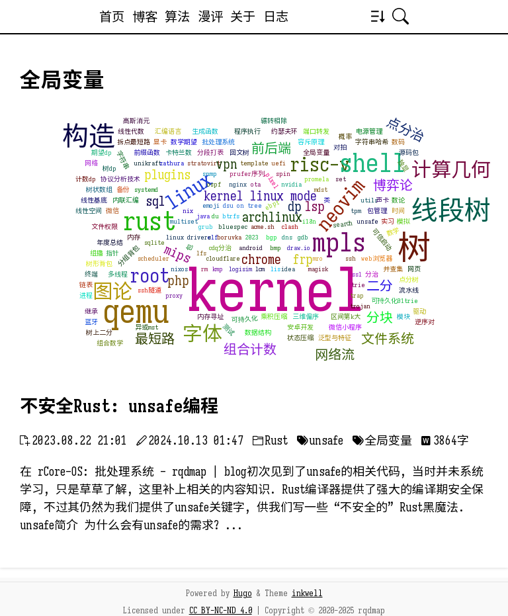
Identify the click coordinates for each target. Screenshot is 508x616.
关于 (242, 16)
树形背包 (99, 263)
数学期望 (184, 142)
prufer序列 (247, 173)
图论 (112, 291)
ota (256, 184)
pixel (272, 181)
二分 (379, 286)
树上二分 (99, 332)
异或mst (146, 327)
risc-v (320, 164)
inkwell (307, 593)
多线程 (118, 274)
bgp (271, 237)
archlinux (272, 217)
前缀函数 (147, 152)
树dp (109, 168)
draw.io (298, 247)
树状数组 (99, 189)
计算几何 (451, 170)
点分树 (409, 279)
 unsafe (320, 440)
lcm (260, 269)
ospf (214, 184)
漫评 (210, 16)
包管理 (377, 210)
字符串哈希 (371, 142)
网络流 (335, 355)
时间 (398, 210)
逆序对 (425, 322)
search (342, 224)
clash (290, 226)
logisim (240, 269)
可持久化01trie (394, 300)
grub (205, 226)
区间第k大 (345, 316)
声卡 (382, 200)
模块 (403, 316)
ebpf (272, 204)
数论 (398, 200)
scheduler (153, 258)
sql (155, 201)
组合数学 (110, 343)
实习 (387, 221)
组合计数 (250, 349)
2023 (252, 237)
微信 (112, 210)
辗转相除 (274, 120)
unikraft (147, 163)
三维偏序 (305, 316)
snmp (209, 173)
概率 (345, 136)
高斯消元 (136, 120)
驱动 (419, 311)
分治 (371, 274)
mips (177, 254)
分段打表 (210, 152)
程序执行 (247, 131)
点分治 (405, 130)
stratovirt (203, 163)
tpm (356, 210)
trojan (360, 306)
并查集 (393, 269)
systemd (146, 189)
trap (357, 295)
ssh (350, 258)
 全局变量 (382, 440)
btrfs (230, 216)
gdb (303, 237)
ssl (357, 274)
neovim (340, 204)
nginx (238, 184)
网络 (91, 163)
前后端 (271, 148)
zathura (171, 163)
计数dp (85, 179)
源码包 (409, 152)
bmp (275, 247)
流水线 (409, 290)
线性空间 (88, 210)
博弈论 (393, 185)
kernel (276, 290)
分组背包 (128, 255)
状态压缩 (300, 337)
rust (149, 221)
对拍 (340, 147)
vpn (226, 164)
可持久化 (245, 319)
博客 (144, 16)
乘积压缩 (274, 316)
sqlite (154, 242)
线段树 (451, 210)
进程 (86, 295)
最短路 (155, 339)
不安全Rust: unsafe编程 (119, 406)
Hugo (242, 593)
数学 (393, 232)
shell (372, 162)
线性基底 (94, 200)
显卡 (160, 142)
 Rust (270, 440)
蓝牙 (91, 322)
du (215, 216)
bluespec (232, 226)
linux (189, 190)
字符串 (122, 160)
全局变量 (316, 152)
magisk (318, 269)
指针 (112, 253)
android (251, 247)
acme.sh (263, 226)
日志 (275, 16)
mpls (339, 242)
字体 (202, 334)
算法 (177, 16)
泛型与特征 (334, 337)
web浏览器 (376, 258)
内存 (133, 237)
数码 (398, 142)
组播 (96, 253)
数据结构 (258, 332)
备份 (123, 189)
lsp (315, 206)
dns (287, 237)
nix (188, 210)
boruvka (229, 237)
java (203, 216)
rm (204, 269)
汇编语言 (168, 131)
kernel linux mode (260, 196)
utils (369, 200)
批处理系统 (218, 142)
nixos (179, 269)
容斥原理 (311, 142)
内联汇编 (125, 200)
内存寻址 (210, 316)
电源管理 (369, 131)
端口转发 (316, 131)
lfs (201, 253)
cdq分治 (220, 247)
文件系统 (387, 339)
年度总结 (110, 242)
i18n (309, 221)
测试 (228, 329)
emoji (211, 205)
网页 (414, 269)
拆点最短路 (133, 142)
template (254, 163)
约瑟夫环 (284, 131)
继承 (91, 311)
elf (212, 237)
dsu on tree (242, 205)
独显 (403, 165)
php (178, 281)
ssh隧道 (149, 290)
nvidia (291, 184)
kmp (217, 269)
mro (318, 258)
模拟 (403, 221)
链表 (86, 285)
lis (275, 269)
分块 (379, 318)
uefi (278, 163)
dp (295, 206)
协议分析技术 (120, 179)
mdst (320, 189)
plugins (167, 175)
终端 (91, 274)
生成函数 (205, 131)
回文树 (239, 152)
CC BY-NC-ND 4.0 (220, 610)
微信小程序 (345, 327)
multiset (184, 221)
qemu (136, 311)
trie (358, 285)
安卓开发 (300, 327)
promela (316, 179)
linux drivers (188, 237)
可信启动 (382, 240)
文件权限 (104, 226)
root (149, 275)
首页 (111, 16)
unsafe (367, 221)
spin (283, 173)
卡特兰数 (178, 152)
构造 (88, 136)
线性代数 (131, 131)
